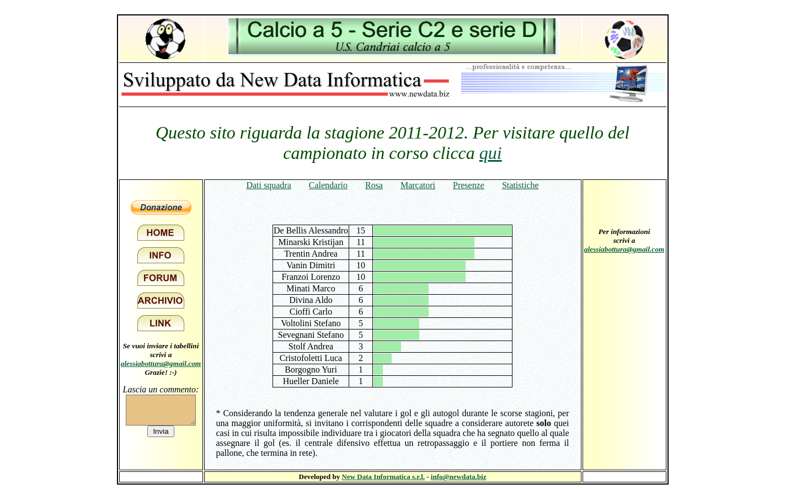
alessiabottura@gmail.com (161, 363)
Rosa (374, 185)
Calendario (328, 185)
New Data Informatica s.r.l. (383, 476)
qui (490, 153)
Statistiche (520, 185)
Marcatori (417, 185)
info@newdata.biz (459, 476)
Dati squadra (268, 185)
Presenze (468, 185)
